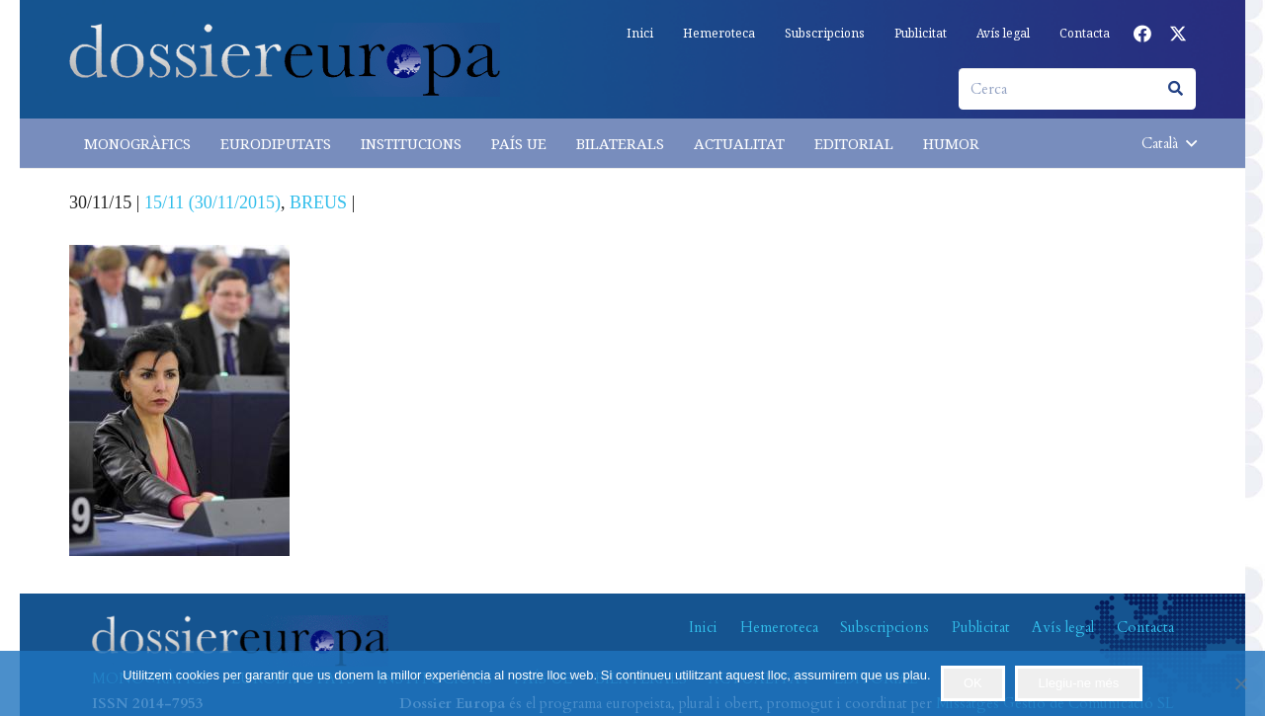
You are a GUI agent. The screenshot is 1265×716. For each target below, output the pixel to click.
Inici (703, 627)
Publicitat (981, 627)
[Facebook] (1142, 33)
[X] (1178, 33)
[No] (1240, 683)
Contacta (1145, 627)
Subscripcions (884, 627)
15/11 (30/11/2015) (212, 202)
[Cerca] (1077, 89)
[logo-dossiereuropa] (284, 60)
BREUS (318, 202)
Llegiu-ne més (1079, 683)
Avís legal (1063, 627)
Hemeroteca (779, 627)
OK (973, 683)
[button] (1169, 143)
